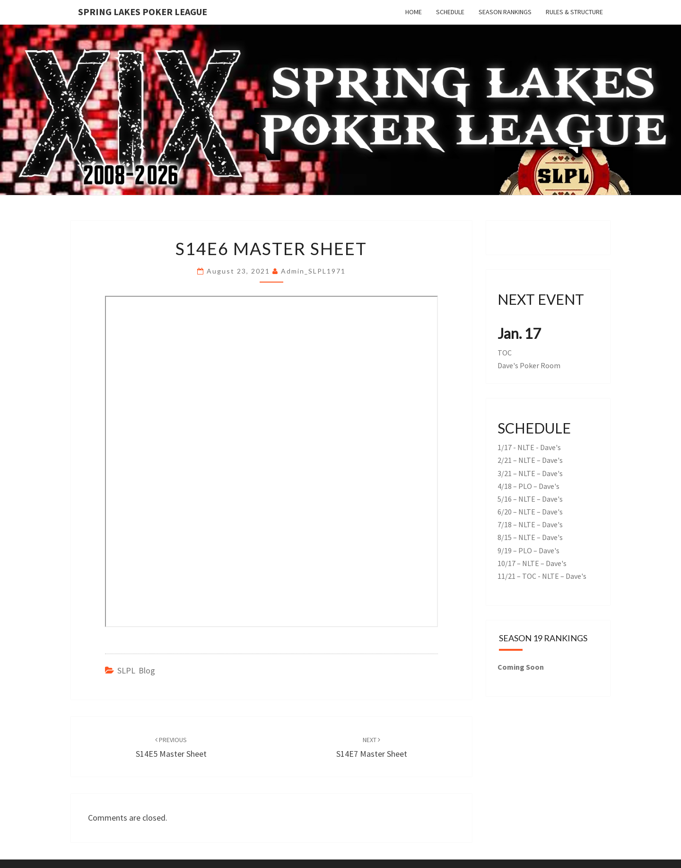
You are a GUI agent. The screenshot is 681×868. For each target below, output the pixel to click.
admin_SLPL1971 (313, 271)
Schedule (450, 12)
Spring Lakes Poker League (142, 12)
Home (413, 12)
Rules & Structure (574, 12)
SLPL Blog (136, 670)
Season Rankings (505, 12)
